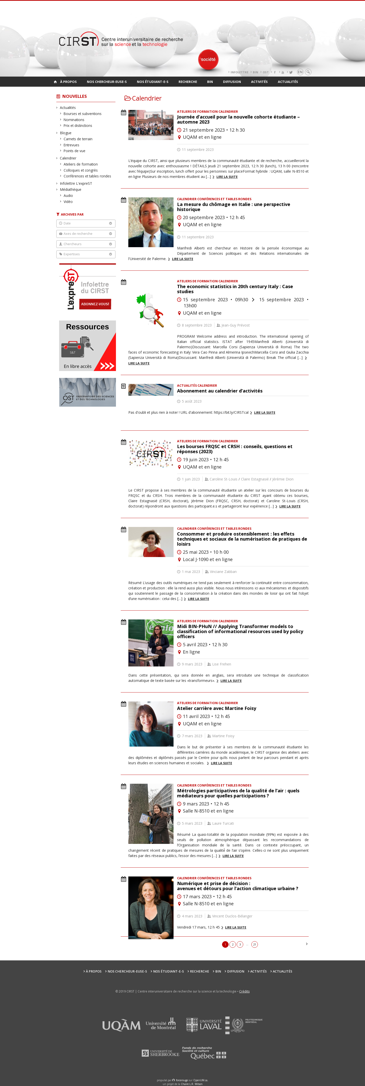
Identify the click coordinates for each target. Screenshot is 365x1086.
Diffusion (232, 81)
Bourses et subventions (83, 113)
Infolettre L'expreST (76, 183)
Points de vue (74, 150)
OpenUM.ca (200, 1080)
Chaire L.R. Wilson (192, 1084)
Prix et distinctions (78, 125)
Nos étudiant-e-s (152, 81)
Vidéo (68, 201)
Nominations (74, 119)
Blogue (65, 132)
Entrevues (71, 145)
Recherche (188, 81)
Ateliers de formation (81, 164)
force (182, 1080)
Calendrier (68, 158)
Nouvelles (74, 96)
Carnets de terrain (78, 138)
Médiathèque (70, 189)
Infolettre (239, 72)
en (300, 72)
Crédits (244, 991)
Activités (259, 81)
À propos (68, 81)
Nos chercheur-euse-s (107, 81)
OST (266, 72)
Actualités (288, 81)
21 (254, 944)
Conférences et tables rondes (87, 176)
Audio (68, 195)
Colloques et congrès (81, 170)
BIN (255, 72)
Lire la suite (227, 177)
